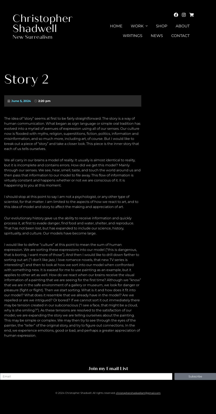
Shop (161, 26)
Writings (132, 35)
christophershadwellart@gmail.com (138, 392)
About (183, 26)
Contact (180, 35)
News (157, 35)
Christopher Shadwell (43, 23)
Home (116, 26)
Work (139, 26)
